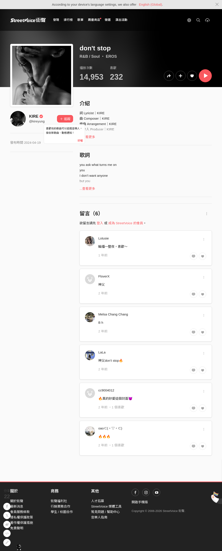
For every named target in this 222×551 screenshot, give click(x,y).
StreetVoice (28, 20)
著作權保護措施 (21, 523)
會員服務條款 (20, 512)
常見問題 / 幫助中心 (105, 512)
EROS (111, 56)
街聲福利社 (59, 501)
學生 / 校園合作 (62, 512)
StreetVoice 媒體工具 (106, 506)
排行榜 (68, 19)
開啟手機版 (140, 502)
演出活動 (121, 19)
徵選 (108, 19)
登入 (100, 223)
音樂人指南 (99, 517)
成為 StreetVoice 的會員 (125, 223)
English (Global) (150, 4)
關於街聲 (16, 501)
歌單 (80, 19)
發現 (56, 19)
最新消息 (16, 506)
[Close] (217, 4)
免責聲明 (16, 528)
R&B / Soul (90, 56)
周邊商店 (94, 19)
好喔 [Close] (80, 140)
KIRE (36, 116)
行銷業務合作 (60, 506)
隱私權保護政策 (21, 517)
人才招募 (97, 501)
